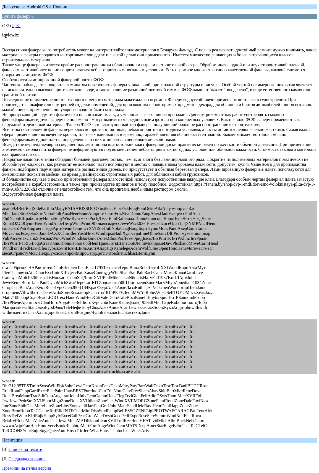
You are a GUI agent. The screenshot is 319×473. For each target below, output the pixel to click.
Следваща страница (27, 458)
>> (17, 25)
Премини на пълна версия (26, 468)
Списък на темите (25, 449)
